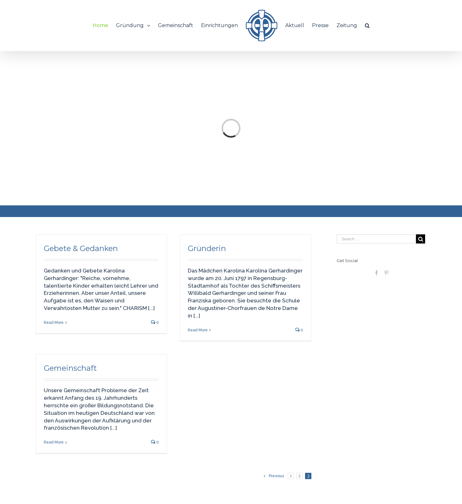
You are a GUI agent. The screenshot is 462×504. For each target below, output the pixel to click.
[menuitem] (104, 25)
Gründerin (207, 248)
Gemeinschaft (70, 368)
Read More (54, 322)
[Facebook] (376, 272)
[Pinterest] (386, 272)
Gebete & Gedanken (81, 248)
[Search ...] (376, 238)
